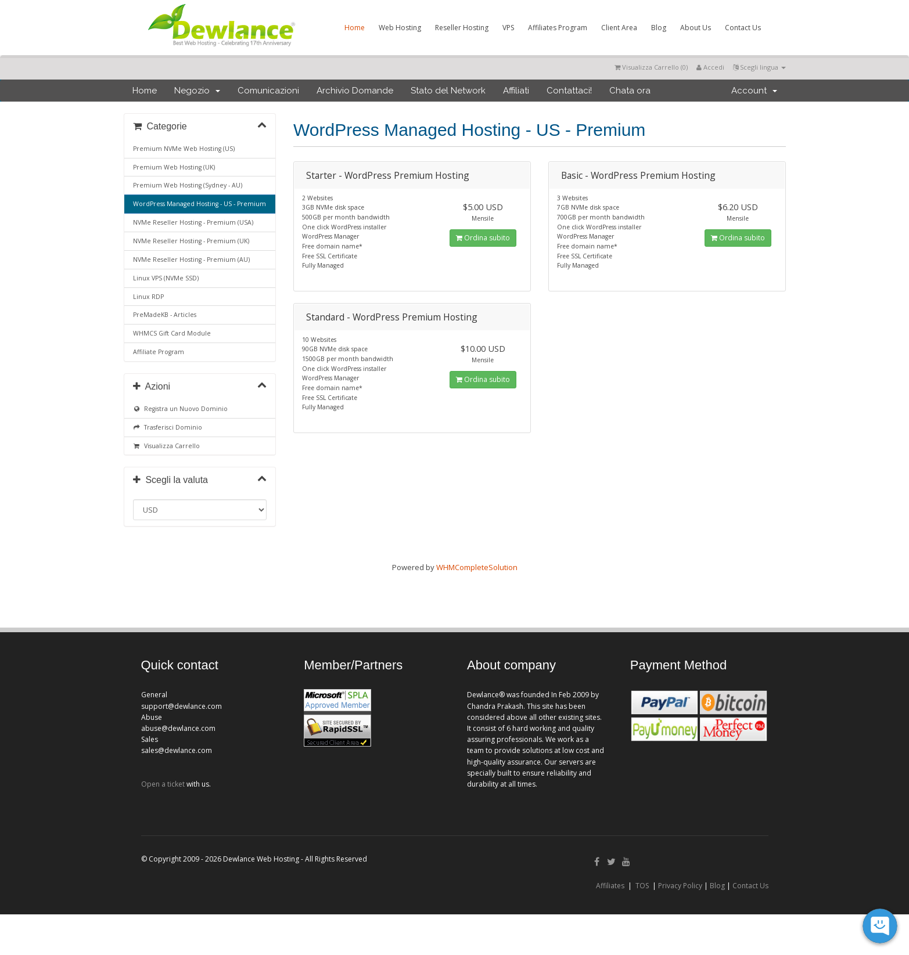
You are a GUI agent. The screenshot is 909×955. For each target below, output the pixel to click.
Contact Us (743, 28)
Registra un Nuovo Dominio (180, 409)
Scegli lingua (759, 67)
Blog (658, 28)
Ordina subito (483, 238)
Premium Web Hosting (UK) (174, 167)
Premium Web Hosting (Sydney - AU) (187, 185)
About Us (695, 28)
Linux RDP (148, 297)
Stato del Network (448, 90)
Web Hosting (400, 28)
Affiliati (516, 90)
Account (754, 90)
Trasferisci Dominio (168, 427)
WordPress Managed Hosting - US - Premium (199, 204)
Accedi (710, 67)
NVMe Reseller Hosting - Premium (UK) (191, 241)
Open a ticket (163, 784)
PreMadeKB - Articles (164, 315)
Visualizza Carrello (166, 446)
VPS (508, 28)
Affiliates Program (557, 28)
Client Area (619, 28)
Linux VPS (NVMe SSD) (166, 278)
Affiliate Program (158, 352)
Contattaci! (569, 90)
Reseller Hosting (461, 28)
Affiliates (610, 886)
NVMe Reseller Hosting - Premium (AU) (191, 259)
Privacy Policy (680, 886)
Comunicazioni (268, 90)
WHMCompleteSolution (477, 567)
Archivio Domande (355, 90)
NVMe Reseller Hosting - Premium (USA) (193, 222)
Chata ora (630, 90)
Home (354, 28)
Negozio (197, 90)
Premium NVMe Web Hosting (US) (184, 149)
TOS (642, 886)
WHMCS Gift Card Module (172, 333)
